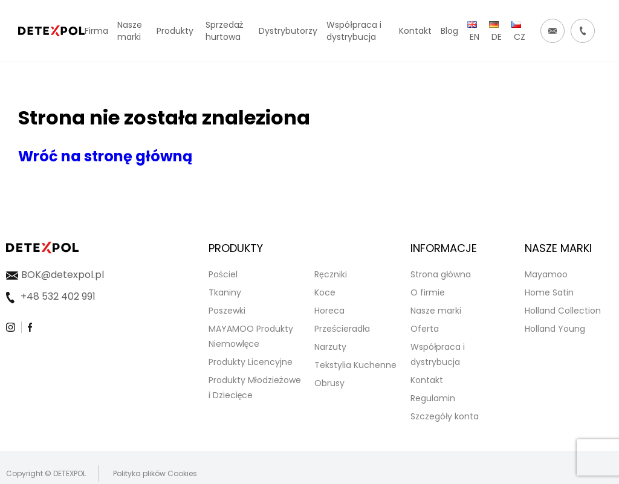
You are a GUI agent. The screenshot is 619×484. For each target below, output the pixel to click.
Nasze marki (435, 311)
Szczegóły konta (444, 416)
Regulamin (432, 398)
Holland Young (555, 329)
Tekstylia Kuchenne (355, 365)
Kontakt (426, 380)
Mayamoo (546, 274)
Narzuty (330, 347)
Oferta (424, 329)
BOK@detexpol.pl (62, 275)
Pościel (223, 274)
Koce (324, 292)
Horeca (329, 311)
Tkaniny (225, 292)
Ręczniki (330, 274)
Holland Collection (563, 311)
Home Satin (549, 292)
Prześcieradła (342, 329)
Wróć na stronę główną (105, 156)
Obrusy (329, 383)
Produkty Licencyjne (251, 362)
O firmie (427, 292)
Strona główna (440, 274)
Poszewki (227, 311)
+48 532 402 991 (58, 296)
